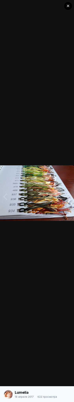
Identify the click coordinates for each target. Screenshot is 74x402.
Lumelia (22, 392)
